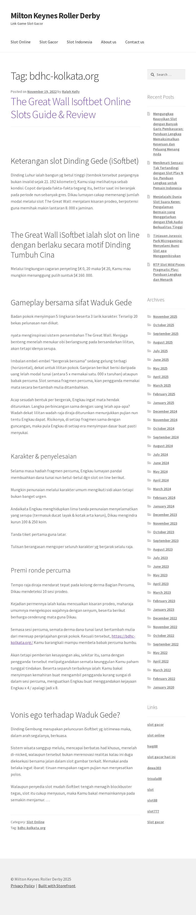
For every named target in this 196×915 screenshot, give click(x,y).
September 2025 (165, 333)
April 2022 (160, 661)
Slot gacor (155, 822)
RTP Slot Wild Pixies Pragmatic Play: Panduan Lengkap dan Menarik (169, 272)
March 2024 (162, 489)
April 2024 (160, 480)
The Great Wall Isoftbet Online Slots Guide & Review (71, 108)
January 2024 (163, 506)
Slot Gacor (49, 41)
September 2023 (165, 540)
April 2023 (160, 583)
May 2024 (160, 471)
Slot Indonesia (79, 41)
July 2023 (160, 557)
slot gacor (155, 724)
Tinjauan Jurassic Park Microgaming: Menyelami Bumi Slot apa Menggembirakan (168, 245)
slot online (155, 735)
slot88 (152, 800)
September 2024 (165, 437)
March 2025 (162, 385)
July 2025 (160, 351)
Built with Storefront (57, 885)
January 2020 (163, 687)
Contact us (134, 41)
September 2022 (165, 644)
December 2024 (165, 411)
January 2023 (163, 609)
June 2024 (161, 463)
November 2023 (165, 523)
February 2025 (164, 394)
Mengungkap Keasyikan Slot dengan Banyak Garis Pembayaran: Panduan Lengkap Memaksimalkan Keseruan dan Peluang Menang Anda (168, 134)
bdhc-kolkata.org (31, 827)
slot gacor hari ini (161, 757)
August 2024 (163, 445)
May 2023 (160, 575)
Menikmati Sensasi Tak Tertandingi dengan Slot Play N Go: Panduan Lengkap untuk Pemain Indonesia (168, 175)
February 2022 (164, 678)
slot (150, 789)
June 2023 (161, 566)
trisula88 (154, 778)
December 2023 (165, 514)
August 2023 (163, 549)
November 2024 (165, 419)
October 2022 (163, 635)
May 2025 (160, 368)
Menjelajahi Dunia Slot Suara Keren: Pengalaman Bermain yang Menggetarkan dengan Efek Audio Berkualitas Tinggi (168, 211)
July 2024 (160, 454)
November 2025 (165, 316)
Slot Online (21, 41)
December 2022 (165, 618)
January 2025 (163, 402)
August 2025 (163, 342)
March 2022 (162, 670)
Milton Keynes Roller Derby (55, 15)
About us (108, 41)
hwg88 (152, 746)
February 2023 (164, 601)
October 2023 (163, 532)
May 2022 (160, 652)
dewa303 (154, 768)
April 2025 (160, 376)
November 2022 (165, 627)
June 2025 (161, 359)
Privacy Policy (23, 885)
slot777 (153, 811)
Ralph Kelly (71, 91)
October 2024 (163, 428)
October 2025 (163, 325)
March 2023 (162, 592)
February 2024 (164, 497)
